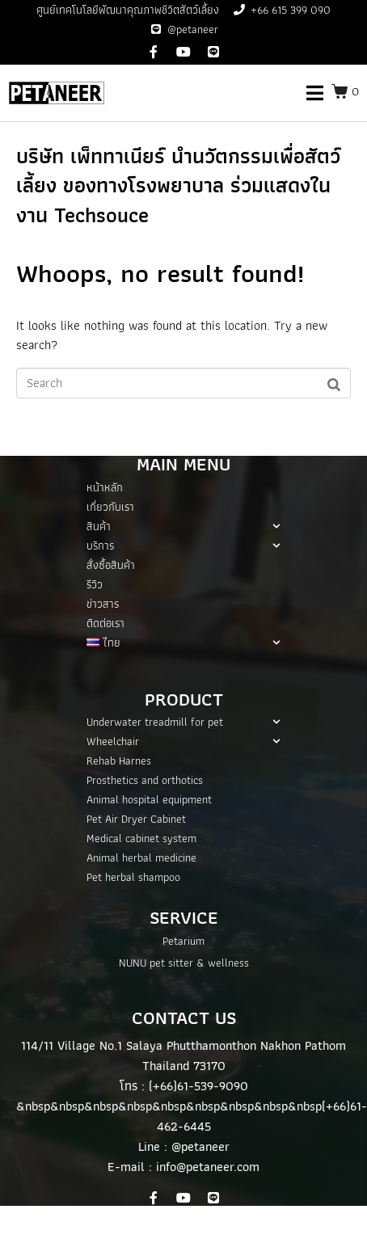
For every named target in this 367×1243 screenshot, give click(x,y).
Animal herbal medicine (141, 857)
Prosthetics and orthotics (144, 780)
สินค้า (183, 526)
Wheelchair (183, 741)
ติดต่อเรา (105, 623)
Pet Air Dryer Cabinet (136, 819)
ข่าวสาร (102, 604)
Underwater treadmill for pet (183, 722)
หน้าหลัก (104, 487)
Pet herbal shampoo (133, 877)
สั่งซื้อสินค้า (110, 565)
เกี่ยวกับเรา (110, 507)
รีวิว (94, 584)
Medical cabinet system (141, 838)
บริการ (183, 545)
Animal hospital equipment (149, 799)
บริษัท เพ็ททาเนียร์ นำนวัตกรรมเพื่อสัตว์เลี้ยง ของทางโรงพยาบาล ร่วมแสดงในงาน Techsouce (178, 185)
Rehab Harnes (118, 760)
